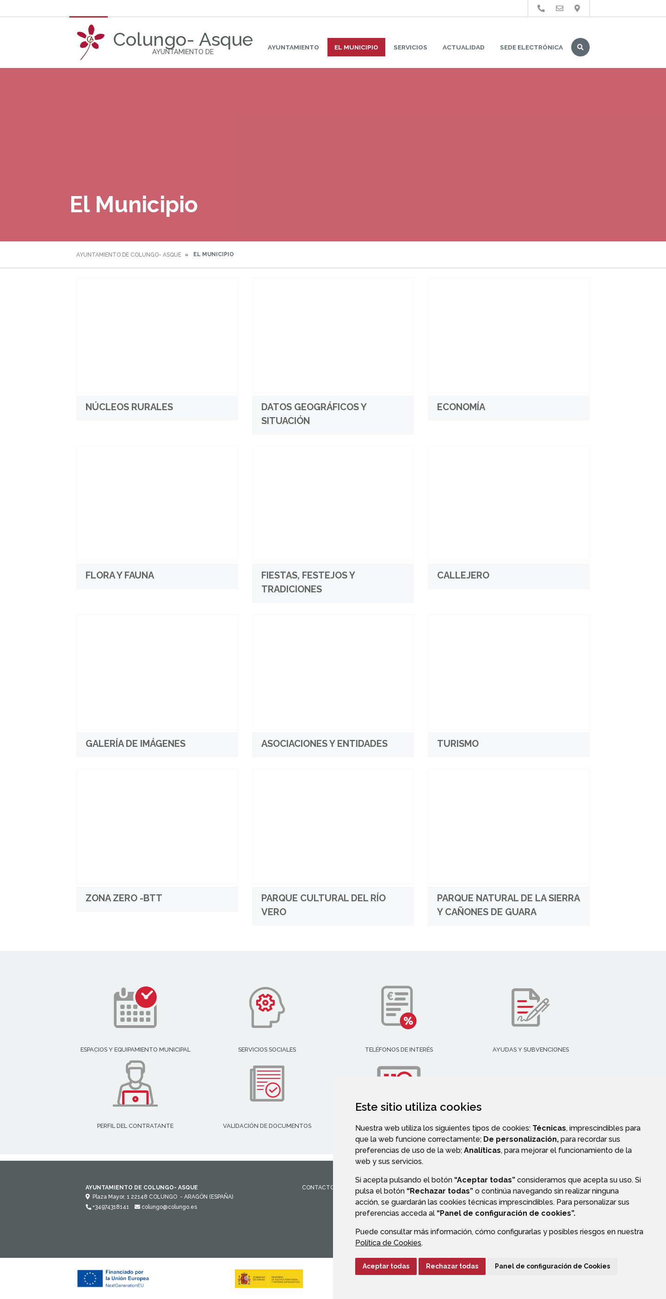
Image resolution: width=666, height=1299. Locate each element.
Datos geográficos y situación (313, 413)
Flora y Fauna (120, 575)
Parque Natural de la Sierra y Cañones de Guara (508, 905)
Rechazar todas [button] (452, 1266)
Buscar (580, 47)
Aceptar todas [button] (386, 1266)
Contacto (318, 1187)
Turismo (458, 743)
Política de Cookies (388, 1242)
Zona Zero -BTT (124, 898)
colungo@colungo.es (166, 1207)
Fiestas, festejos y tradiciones (308, 582)
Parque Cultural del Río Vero (323, 905)
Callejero (463, 575)
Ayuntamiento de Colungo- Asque (128, 255)
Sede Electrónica (531, 47)
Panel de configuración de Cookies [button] (552, 1266)
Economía (461, 406)
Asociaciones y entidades (324, 743)
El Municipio (356, 47)
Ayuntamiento (293, 47)
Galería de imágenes (135, 743)
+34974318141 (107, 1207)
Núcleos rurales (129, 406)
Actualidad (464, 47)
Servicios (410, 47)
